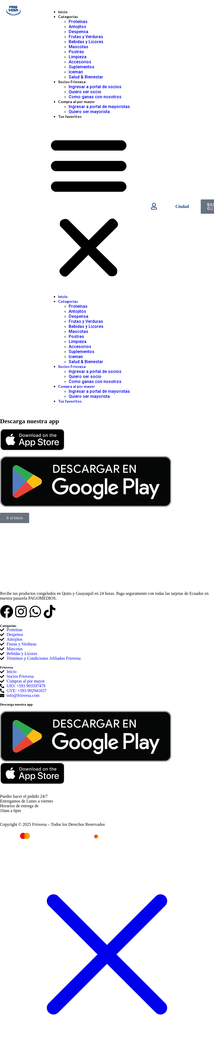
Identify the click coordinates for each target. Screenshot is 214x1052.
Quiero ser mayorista (89, 111)
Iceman (76, 71)
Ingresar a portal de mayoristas (99, 106)
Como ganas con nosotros (95, 96)
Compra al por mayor (76, 101)
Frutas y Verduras (86, 36)
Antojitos (77, 26)
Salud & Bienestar (86, 76)
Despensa (78, 31)
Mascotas (78, 46)
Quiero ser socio (85, 91)
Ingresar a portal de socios (95, 86)
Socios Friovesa (72, 81)
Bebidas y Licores (86, 41)
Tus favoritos (70, 116)
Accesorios (80, 61)
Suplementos (81, 66)
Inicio (63, 12)
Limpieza (77, 56)
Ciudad (182, 206)
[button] (88, 206)
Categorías (68, 16)
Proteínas (78, 21)
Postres (76, 51)
